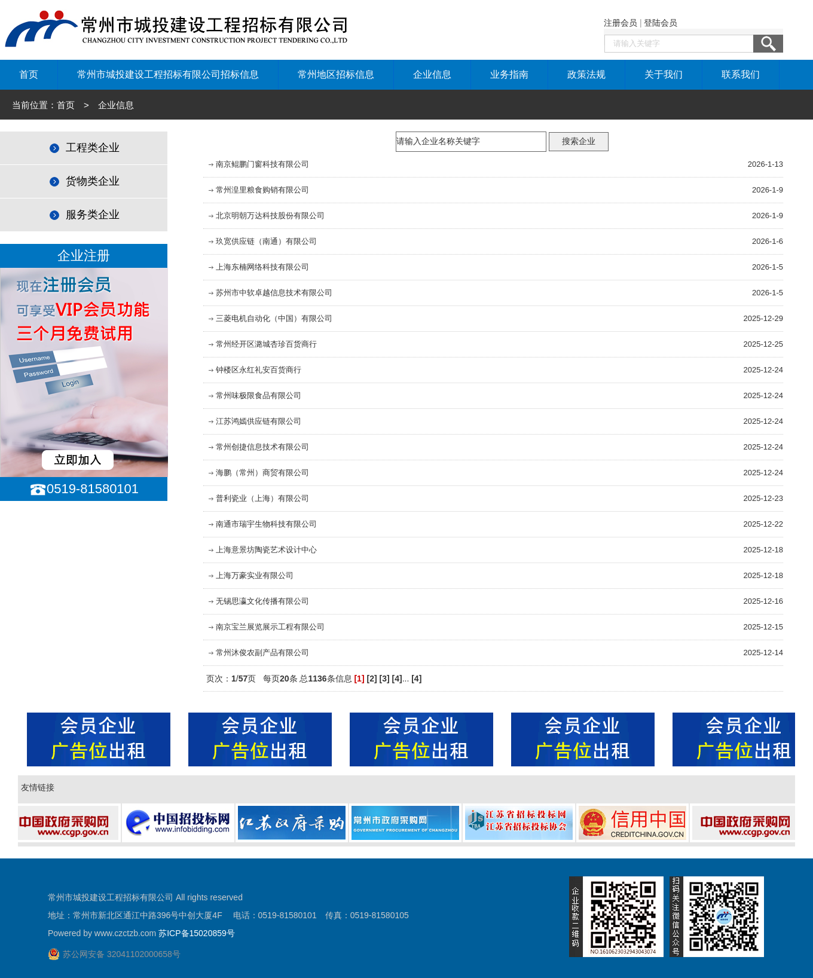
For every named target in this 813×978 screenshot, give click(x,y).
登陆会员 (660, 22)
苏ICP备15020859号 (196, 933)
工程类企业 (84, 148)
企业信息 (432, 74)
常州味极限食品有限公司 (253, 395)
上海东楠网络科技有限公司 (257, 266)
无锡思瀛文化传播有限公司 (257, 601)
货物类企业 (84, 181)
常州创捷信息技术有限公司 (257, 446)
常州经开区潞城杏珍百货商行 (261, 344)
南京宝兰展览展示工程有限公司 (265, 626)
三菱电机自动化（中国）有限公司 (269, 318)
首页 (28, 74)
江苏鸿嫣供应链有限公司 (253, 421)
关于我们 (663, 74)
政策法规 (586, 74)
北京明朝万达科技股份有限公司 (265, 215)
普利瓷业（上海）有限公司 (257, 498)
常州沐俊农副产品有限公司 (257, 652)
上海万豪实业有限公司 (250, 575)
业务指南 (509, 74)
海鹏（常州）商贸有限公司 (257, 472)
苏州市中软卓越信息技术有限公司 (269, 292)
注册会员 (620, 22)
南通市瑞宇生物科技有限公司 (261, 523)
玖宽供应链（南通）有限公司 (261, 241)
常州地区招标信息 (336, 74)
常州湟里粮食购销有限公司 (257, 189)
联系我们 (741, 74)
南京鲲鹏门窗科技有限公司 (257, 164)
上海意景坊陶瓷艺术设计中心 (261, 549)
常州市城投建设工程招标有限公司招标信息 (168, 74)
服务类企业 (84, 215)
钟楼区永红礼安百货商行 (253, 369)
